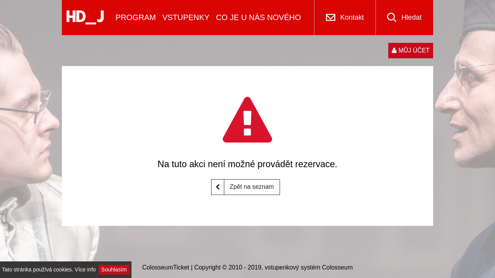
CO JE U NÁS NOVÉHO (258, 17)
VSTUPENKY (186, 17)
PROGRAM (136, 17)
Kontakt (352, 17)
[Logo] (85, 17)
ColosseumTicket (165, 267)
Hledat (411, 17)
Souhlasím (114, 269)
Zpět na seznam (243, 187)
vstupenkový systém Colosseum (309, 267)
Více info (85, 269)
